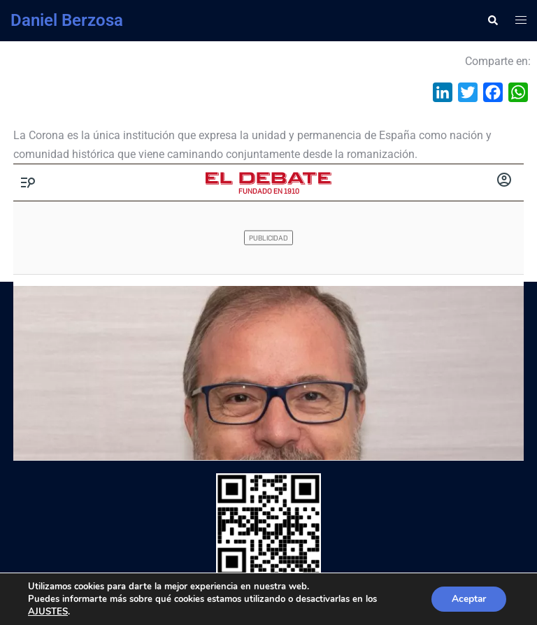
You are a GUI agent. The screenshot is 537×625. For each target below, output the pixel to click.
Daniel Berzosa (66, 20)
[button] (492, 20)
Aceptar (467, 598)
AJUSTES (48, 611)
